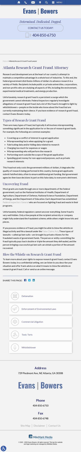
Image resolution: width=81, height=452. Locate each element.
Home (19, 2)
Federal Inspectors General (16, 202)
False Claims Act (50, 231)
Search (46, 2)
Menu (59, 2)
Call (25, 2)
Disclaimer (39, 425)
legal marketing (31, 444)
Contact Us (54, 425)
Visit (40, 2)
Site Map (25, 425)
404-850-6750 (44, 35)
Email (33, 2)
